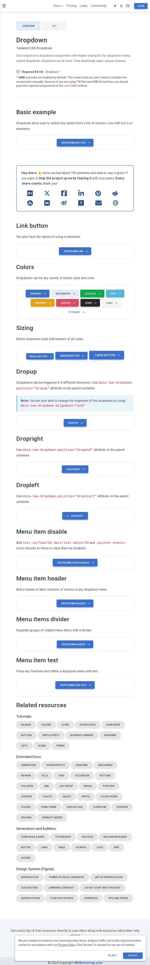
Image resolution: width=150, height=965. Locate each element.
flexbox (81, 843)
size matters (29, 884)
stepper (26, 793)
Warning (42, 302)
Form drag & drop (33, 833)
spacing (26, 814)
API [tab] (54, 26)
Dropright (75, 467)
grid (116, 843)
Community (99, 6)
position (122, 803)
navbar (26, 721)
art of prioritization (109, 873)
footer (25, 854)
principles (91, 894)
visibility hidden (52, 814)
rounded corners (81, 731)
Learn (84, 6)
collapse (27, 782)
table (61, 843)
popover (108, 782)
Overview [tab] (28, 26)
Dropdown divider (75, 641)
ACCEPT (133, 955)
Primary (38, 292)
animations (28, 761)
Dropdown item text (75, 682)
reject (112, 955)
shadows (110, 731)
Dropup (75, 421)
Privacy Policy (66, 944)
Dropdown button (75, 142)
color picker (109, 793)
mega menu (105, 761)
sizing (42, 742)
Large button (106, 354)
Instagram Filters (115, 833)
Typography (63, 833)
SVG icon (87, 833)
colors (46, 721)
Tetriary (76, 311)
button (25, 843)
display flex (75, 803)
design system (30, 894)
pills (45, 772)
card (44, 843)
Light (111, 302)
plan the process (62, 894)
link (46, 782)
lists (24, 742)
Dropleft (74, 513)
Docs (57, 6)
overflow (99, 803)
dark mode (113, 721)
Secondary (65, 292)
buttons (26, 731)
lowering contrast (61, 884)
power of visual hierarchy (66, 873)
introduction (30, 873)
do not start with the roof (102, 884)
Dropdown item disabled (75, 559)
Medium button (71, 355)
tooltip (47, 793)
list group (66, 782)
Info (115, 292)
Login (140, 6)
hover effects (55, 761)
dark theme (48, 803)
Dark (90, 302)
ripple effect (51, 731)
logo (100, 843)
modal (88, 782)
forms (60, 742)
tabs (61, 772)
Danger (67, 302)
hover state (88, 721)
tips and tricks (118, 894)
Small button (39, 355)
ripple (86, 793)
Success (92, 292)
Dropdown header (75, 600)
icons (65, 721)
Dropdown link (75, 250)
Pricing (71, 6)
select (67, 793)
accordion (82, 772)
